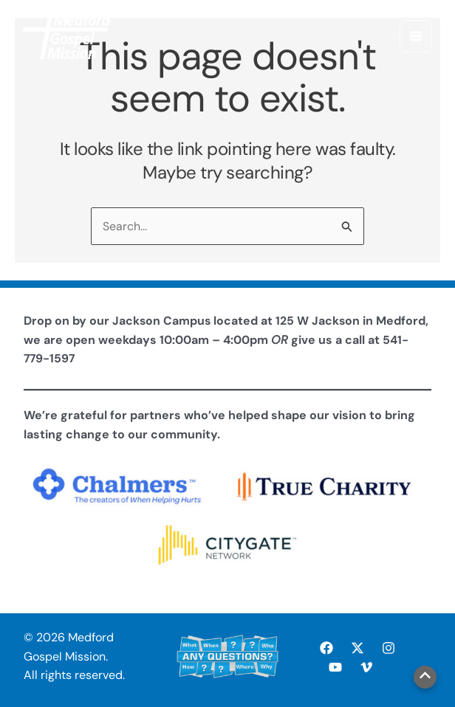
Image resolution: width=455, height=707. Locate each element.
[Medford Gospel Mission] (68, 37)
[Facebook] (326, 648)
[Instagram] (388, 648)
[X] (357, 648)
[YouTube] (335, 667)
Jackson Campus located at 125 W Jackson (237, 320)
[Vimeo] (366, 667)
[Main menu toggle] (415, 37)
